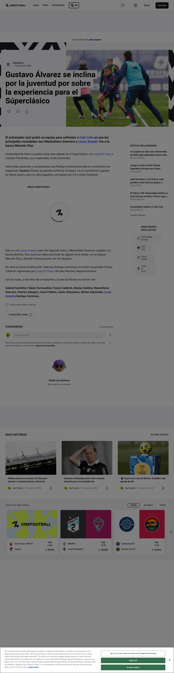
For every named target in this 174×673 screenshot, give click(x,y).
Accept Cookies (133, 667)
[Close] (170, 660)
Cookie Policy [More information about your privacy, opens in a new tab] (33, 667)
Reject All (133, 660)
